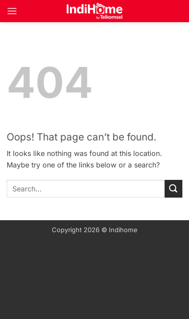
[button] (12, 11)
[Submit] (173, 188)
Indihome (123, 229)
